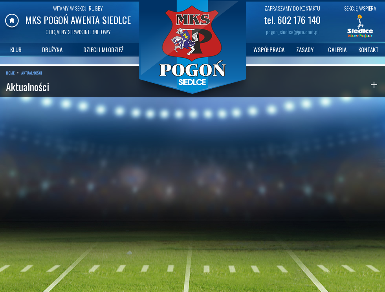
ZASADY (305, 49)
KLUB (16, 49)
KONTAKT (368, 49)
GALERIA (337, 49)
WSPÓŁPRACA (268, 49)
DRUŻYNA (52, 49)
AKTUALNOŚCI (31, 73)
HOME (10, 73)
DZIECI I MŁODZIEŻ (103, 49)
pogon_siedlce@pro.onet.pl (292, 31)
